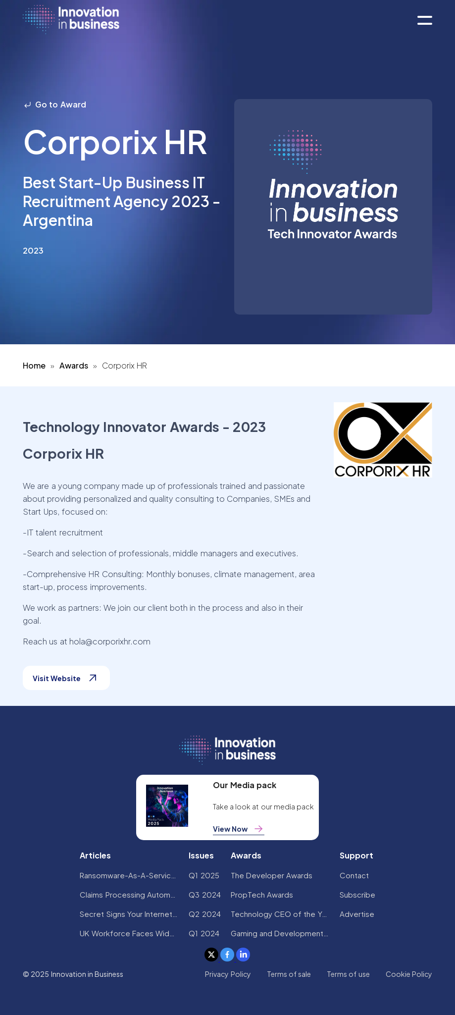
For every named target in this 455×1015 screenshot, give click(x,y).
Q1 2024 (204, 933)
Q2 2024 (204, 913)
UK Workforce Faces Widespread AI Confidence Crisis (129, 933)
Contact (354, 875)
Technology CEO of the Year (280, 913)
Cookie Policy (409, 973)
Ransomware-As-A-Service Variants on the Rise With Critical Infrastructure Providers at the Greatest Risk (129, 875)
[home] (71, 20)
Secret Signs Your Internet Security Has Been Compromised (129, 913)
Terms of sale (289, 973)
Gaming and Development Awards (280, 933)
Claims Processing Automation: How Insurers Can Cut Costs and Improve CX (129, 894)
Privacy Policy (228, 973)
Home (34, 365)
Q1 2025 (204, 875)
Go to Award (54, 104)
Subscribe (357, 894)
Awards (73, 365)
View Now (238, 829)
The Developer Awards (272, 875)
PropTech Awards (262, 894)
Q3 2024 (204, 894)
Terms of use (348, 973)
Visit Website (66, 678)
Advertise (357, 913)
